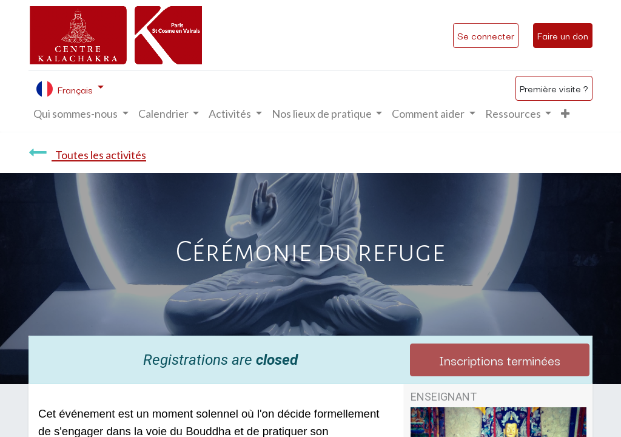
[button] (565, 114)
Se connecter (485, 35)
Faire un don (562, 35)
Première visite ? (554, 88)
